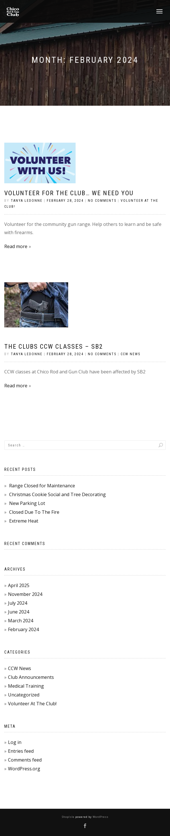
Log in (14, 742)
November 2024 (25, 594)
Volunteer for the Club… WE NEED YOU (68, 193)
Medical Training (26, 686)
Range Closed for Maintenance (42, 486)
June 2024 (18, 612)
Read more (15, 246)
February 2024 (23, 629)
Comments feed (25, 760)
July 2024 (17, 603)
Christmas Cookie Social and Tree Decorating (57, 494)
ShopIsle (68, 817)
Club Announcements (31, 677)
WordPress (100, 817)
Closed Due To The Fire (34, 512)
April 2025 (18, 585)
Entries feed (21, 751)
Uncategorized (23, 695)
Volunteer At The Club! (32, 703)
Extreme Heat (23, 521)
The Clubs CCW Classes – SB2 (53, 346)
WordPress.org (24, 769)
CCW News (130, 354)
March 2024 (20, 620)
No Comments (102, 201)
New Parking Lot (27, 503)
